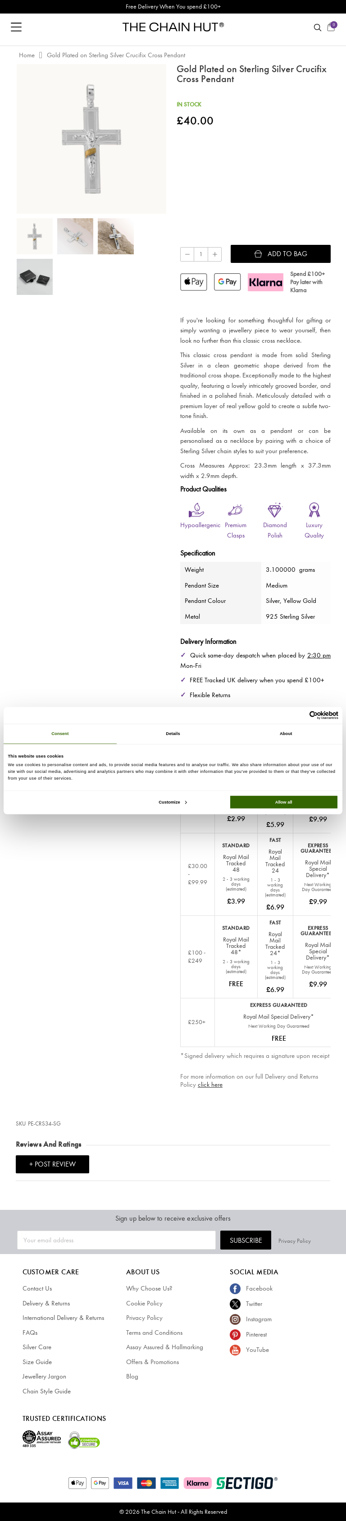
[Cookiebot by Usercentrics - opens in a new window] (299, 715)
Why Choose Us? (149, 1288)
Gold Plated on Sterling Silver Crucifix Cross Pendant (116, 55)
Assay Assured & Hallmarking (164, 1347)
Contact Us (37, 1288)
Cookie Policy (144, 1303)
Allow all (283, 802)
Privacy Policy (312, 1240)
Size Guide (37, 1362)
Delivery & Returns (46, 1303)
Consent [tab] (59, 733)
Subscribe (263, 1240)
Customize (173, 802)
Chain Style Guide (47, 1391)
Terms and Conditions (154, 1332)
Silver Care (37, 1347)
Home (27, 55)
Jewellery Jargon (44, 1376)
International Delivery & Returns (63, 1318)
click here (210, 1084)
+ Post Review (52, 1164)
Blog (132, 1376)
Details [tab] (173, 733)
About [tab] (286, 733)
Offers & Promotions (152, 1362)
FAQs (30, 1332)
